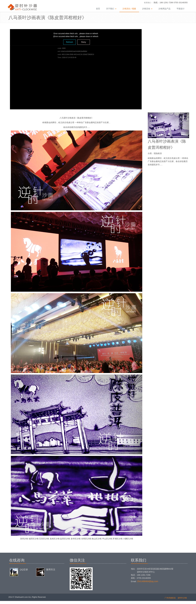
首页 (98, 9)
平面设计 (181, 9)
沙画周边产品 (164, 9)
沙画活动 (147, 9)
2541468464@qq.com (147, 581)
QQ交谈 (24, 569)
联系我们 (147, 3)
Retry (83, 42)
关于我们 (111, 9)
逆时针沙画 (182, 598)
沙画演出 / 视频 (129, 9)
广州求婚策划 (170, 598)
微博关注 (50, 569)
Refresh (69, 42)
